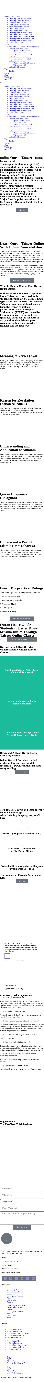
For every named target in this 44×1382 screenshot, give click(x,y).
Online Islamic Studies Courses (20, 57)
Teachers (12, 71)
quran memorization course (19, 27)
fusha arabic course (20, 53)
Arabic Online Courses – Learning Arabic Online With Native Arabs (24, 48)
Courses (7, 45)
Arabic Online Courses (15, 1331)
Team (6, 69)
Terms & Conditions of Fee (16, 1363)
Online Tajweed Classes (17, 61)
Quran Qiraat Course (16, 29)
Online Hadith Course (17, 67)
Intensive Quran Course (17, 23)
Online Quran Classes (12, 17)
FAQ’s (9, 1359)
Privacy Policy (12, 1361)
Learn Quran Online (14, 1337)
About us (10, 1302)
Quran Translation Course (18, 31)
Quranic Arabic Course (21, 51)
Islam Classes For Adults (22, 59)
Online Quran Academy (15, 1335)
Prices (6, 73)
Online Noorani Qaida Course (24, 63)
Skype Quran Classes (16, 43)
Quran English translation (16, 1290)
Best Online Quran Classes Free (20, 35)
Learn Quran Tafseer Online (19, 25)
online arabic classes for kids (23, 55)
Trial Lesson (8, 77)
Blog (6, 75)
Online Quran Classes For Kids (20, 19)
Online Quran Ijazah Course (19, 21)
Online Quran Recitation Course (20, 41)
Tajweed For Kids (19, 65)
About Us (7, 79)
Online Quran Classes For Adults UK (22, 39)
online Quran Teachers (15, 1296)
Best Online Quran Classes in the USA (23, 37)
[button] (22, 83)
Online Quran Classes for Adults (20, 33)
